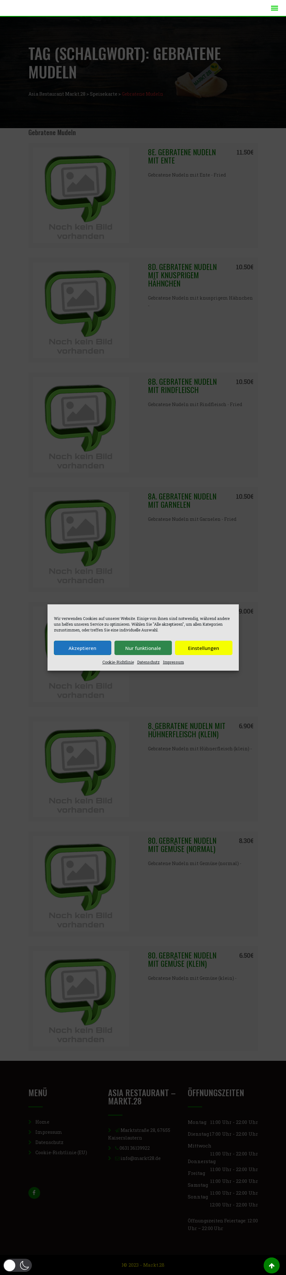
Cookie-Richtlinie (118, 662)
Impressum (173, 662)
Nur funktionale (143, 648)
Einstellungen (203, 648)
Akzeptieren (82, 648)
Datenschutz (148, 662)
